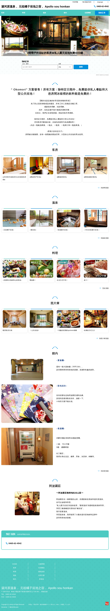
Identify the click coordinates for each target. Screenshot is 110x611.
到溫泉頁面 (103, 238)
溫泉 (14, 575)
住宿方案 (41, 575)
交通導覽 (41, 564)
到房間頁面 (103, 188)
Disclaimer (4, 607)
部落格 (41, 579)
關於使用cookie (14, 607)
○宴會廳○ (60, 360)
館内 (14, 579)
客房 (14, 568)
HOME (14, 564)
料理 (14, 571)
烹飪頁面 (104, 288)
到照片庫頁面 (102, 338)
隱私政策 (41, 571)
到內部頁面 (103, 471)
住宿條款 (41, 568)
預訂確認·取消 (86, 2)
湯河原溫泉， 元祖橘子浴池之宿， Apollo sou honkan (37, 588)
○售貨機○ (60, 429)
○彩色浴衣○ (61, 386)
